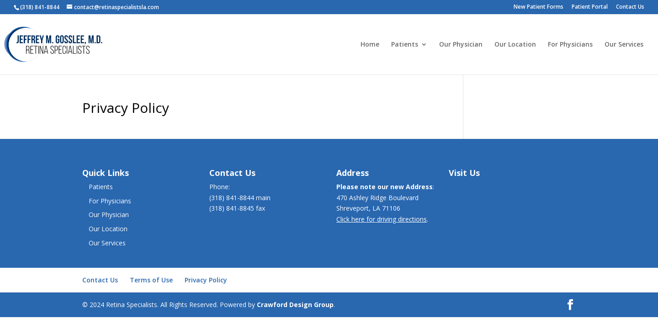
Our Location (515, 44)
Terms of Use (151, 280)
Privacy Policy (206, 280)
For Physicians (570, 44)
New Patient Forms (538, 7)
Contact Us (630, 7)
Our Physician (461, 44)
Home (370, 44)
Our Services (624, 44)
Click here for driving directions (381, 219)
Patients (404, 44)
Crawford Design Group (295, 304)
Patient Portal (590, 7)
